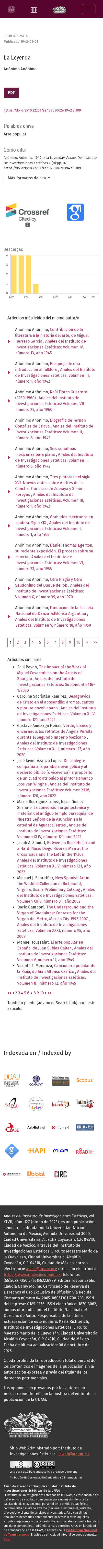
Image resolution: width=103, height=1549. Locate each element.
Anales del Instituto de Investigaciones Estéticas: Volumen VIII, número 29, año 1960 (50, 404)
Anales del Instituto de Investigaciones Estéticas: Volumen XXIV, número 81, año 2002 (56, 895)
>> (95, 642)
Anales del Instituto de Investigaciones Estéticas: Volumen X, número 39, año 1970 (52, 591)
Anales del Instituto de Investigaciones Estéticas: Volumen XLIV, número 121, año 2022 (56, 714)
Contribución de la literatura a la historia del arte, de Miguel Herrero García (52, 335)
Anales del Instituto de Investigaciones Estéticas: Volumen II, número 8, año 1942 (54, 432)
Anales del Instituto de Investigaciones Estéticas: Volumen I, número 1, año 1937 (52, 528)
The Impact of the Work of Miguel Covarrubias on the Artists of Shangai (51, 673)
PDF (11, 92)
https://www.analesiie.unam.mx (32, 1274)
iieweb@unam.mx (73, 1454)
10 (78, 642)
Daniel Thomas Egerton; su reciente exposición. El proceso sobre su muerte (54, 551)
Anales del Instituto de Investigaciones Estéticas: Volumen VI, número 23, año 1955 (49, 563)
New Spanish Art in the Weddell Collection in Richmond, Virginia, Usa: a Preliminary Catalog (53, 884)
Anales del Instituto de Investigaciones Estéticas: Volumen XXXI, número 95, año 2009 (53, 930)
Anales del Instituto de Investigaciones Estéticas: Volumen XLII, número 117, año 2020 (53, 749)
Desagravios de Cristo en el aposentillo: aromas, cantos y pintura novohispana (55, 702)
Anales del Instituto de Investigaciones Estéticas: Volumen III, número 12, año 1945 (56, 977)
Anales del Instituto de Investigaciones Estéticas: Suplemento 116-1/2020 (56, 684)
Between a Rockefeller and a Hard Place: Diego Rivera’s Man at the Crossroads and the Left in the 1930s (56, 848)
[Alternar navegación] (88, 9)
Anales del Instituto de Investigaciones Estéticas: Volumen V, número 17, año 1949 (55, 954)
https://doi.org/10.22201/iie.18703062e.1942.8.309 (42, 110)
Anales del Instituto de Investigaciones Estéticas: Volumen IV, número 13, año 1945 (50, 347)
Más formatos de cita (27, 178)
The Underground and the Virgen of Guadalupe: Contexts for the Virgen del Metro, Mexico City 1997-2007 (55, 913)
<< (9, 993)
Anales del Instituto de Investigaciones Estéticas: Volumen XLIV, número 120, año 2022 (53, 790)
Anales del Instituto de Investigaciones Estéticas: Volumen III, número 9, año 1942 (55, 375)
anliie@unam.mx (41, 1268)
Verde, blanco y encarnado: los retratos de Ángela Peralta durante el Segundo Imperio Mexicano (54, 731)
